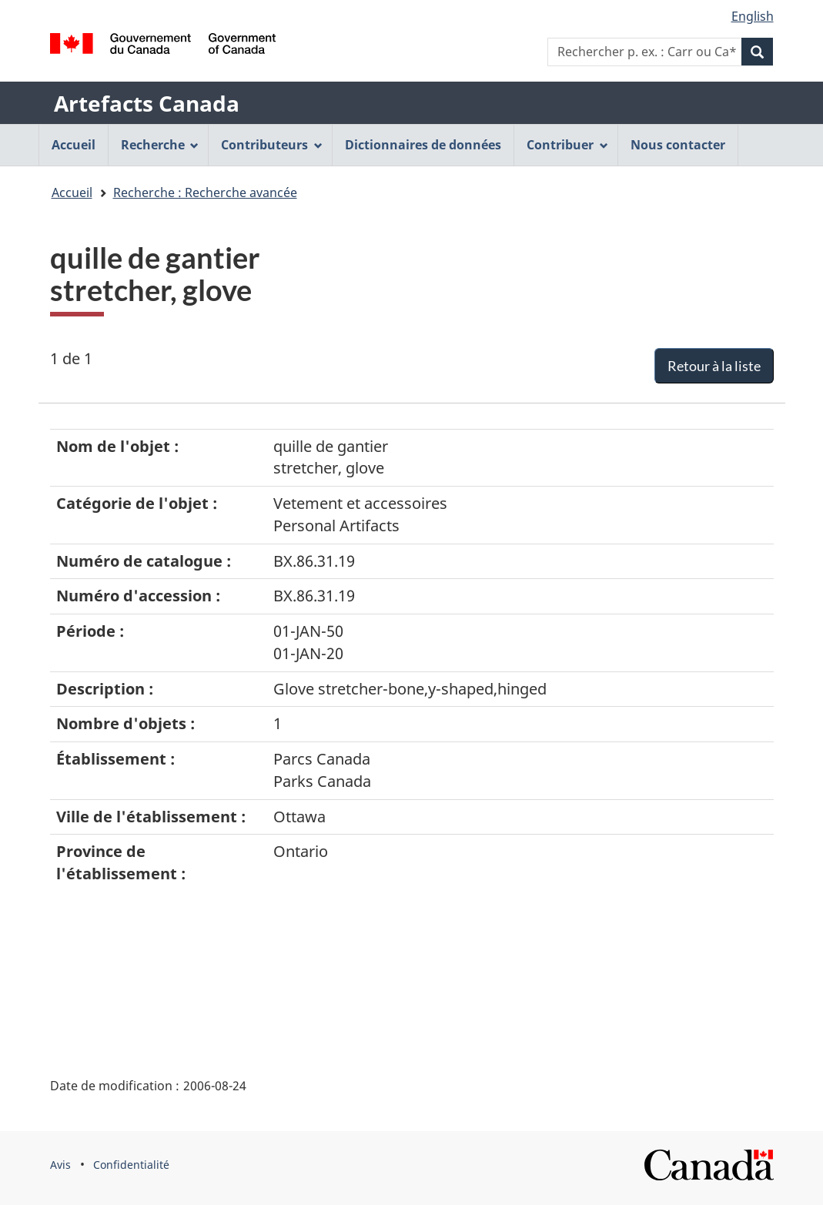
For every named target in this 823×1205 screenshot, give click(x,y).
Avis (60, 1164)
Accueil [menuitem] (73, 144)
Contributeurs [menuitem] (272, 144)
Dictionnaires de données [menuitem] (423, 144)
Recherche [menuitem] (160, 144)
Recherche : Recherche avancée (205, 192)
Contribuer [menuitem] (567, 144)
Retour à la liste (714, 365)
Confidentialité (131, 1164)
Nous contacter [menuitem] (678, 144)
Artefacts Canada (146, 103)
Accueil (72, 192)
